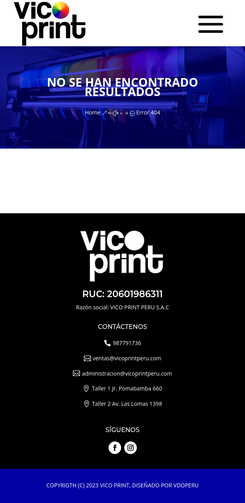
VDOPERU (185, 485)
